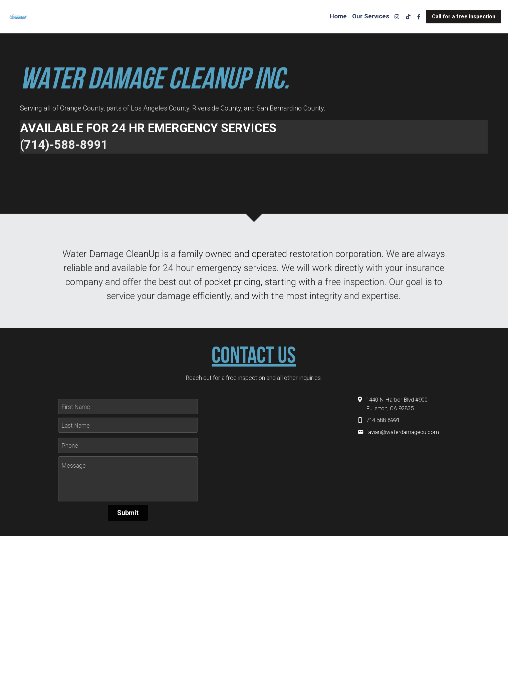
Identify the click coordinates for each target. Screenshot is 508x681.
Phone (69, 445)
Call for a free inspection (463, 16)
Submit (128, 513)
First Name (75, 406)
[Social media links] (397, 16)
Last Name (75, 425)
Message (73, 465)
